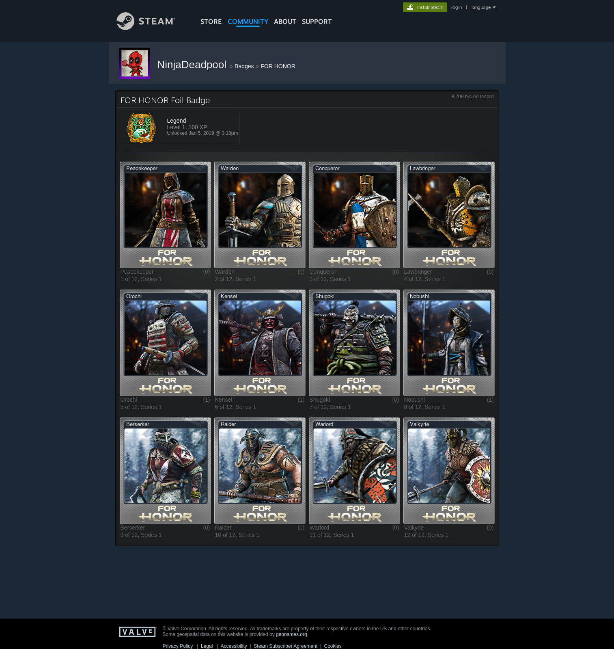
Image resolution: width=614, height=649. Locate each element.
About (285, 21)
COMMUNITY (248, 21)
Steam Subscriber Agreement (285, 646)
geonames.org (291, 634)
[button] (165, 215)
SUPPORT (317, 21)
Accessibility (233, 646)
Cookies (333, 646)
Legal (207, 646)
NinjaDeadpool (193, 64)
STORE (211, 21)
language (481, 7)
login (456, 7)
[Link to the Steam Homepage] (152, 27)
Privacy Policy (178, 646)
